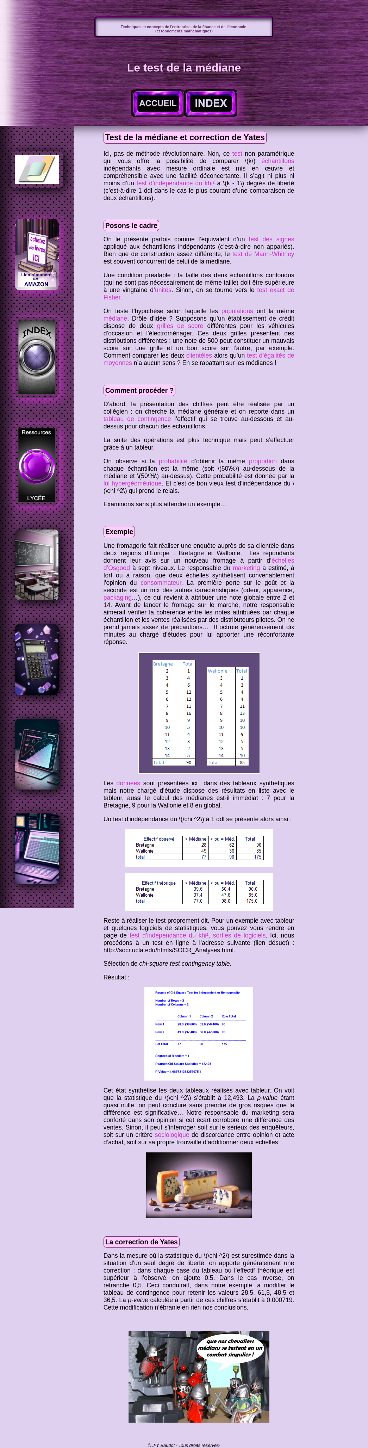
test (237, 153)
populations (237, 311)
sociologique (172, 1134)
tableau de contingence (137, 418)
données (129, 783)
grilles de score (180, 325)
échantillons (278, 161)
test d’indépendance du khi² (176, 183)
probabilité (173, 461)
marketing (246, 567)
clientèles (199, 355)
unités (163, 289)
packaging (118, 597)
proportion (263, 461)
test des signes (271, 239)
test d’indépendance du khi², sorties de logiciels (198, 935)
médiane (115, 318)
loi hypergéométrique (133, 483)
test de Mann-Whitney (263, 254)
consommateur (161, 582)
